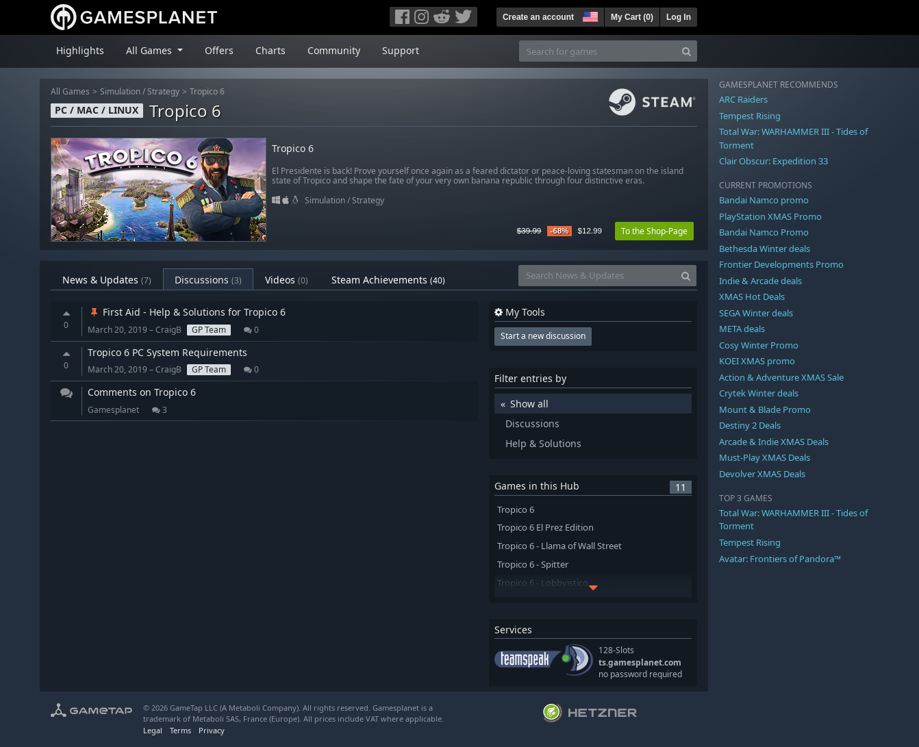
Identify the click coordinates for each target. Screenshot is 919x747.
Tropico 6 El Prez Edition (545, 527)
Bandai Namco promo (764, 200)
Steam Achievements (388, 279)
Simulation (120, 91)
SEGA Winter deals (756, 313)
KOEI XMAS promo (757, 361)
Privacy (212, 730)
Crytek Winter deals (758, 393)
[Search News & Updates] (597, 275)
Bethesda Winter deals (764, 248)
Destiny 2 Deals (750, 425)
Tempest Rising (750, 116)
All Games (70, 91)
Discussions (208, 279)
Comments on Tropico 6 (142, 391)
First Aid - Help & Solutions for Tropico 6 (187, 311)
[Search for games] (598, 51)
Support (400, 50)
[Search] (686, 51)
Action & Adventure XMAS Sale (781, 377)
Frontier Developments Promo (781, 264)
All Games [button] (150, 50)
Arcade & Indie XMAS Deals (774, 441)
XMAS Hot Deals (752, 296)
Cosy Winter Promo (758, 345)
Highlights (80, 50)
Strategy (163, 91)
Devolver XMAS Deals (762, 474)
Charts (270, 50)
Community (333, 50)
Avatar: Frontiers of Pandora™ (780, 559)
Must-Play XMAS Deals (764, 457)
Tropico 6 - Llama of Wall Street (559, 546)
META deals (742, 328)
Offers (219, 50)
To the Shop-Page (654, 231)
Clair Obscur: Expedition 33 (773, 161)
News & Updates (106, 279)
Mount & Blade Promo (765, 409)
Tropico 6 (207, 91)
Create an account (538, 17)
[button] (589, 15)
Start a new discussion (543, 336)
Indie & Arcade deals (760, 281)
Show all (529, 403)
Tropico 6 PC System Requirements (167, 352)
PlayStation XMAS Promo (770, 216)
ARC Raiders (743, 99)
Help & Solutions (543, 443)
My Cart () (632, 17)
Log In (678, 17)
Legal (152, 730)
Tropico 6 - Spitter (532, 564)
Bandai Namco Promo (764, 232)
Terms (180, 730)
